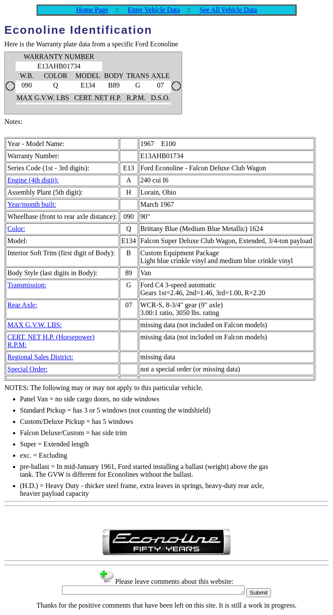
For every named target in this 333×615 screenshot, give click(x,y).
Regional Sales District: (40, 357)
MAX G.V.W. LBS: (34, 325)
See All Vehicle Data (228, 9)
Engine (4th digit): (33, 180)
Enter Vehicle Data (154, 9)
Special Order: (27, 369)
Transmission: (26, 285)
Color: (16, 228)
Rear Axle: (22, 305)
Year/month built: (31, 204)
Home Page (92, 9)
